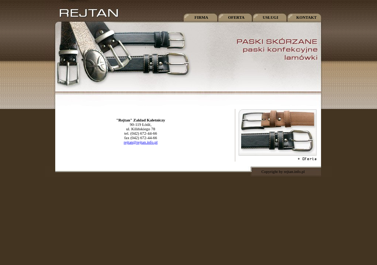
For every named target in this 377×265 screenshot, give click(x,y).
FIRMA (199, 17)
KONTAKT (306, 17)
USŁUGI (269, 17)
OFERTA (235, 17)
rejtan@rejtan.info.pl (141, 142)
